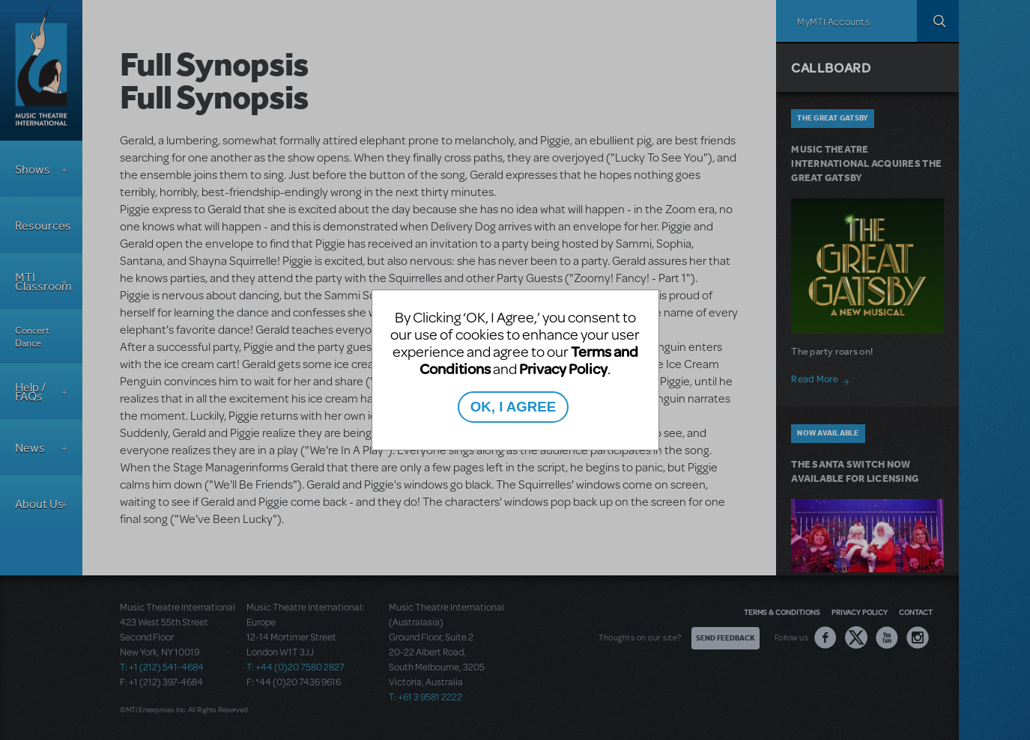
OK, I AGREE (513, 407)
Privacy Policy (563, 368)
